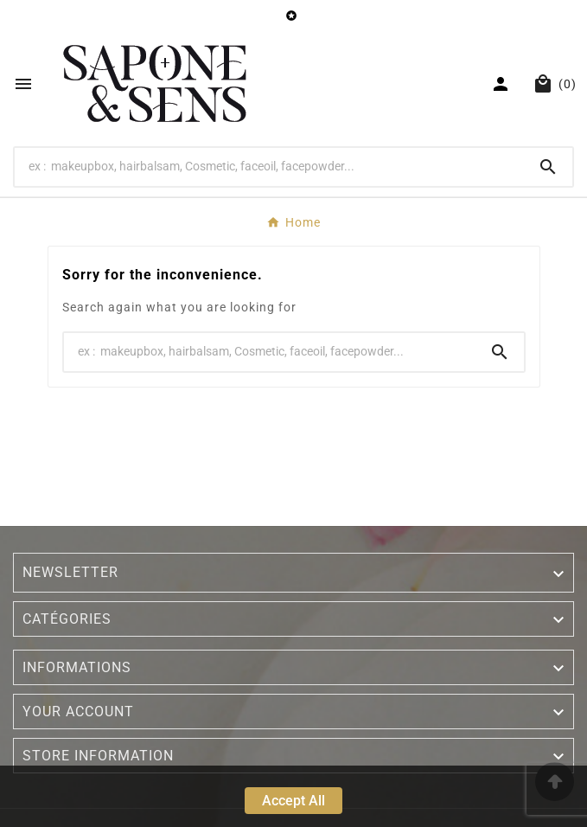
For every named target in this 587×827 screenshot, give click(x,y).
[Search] (269, 166)
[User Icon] (502, 84)
